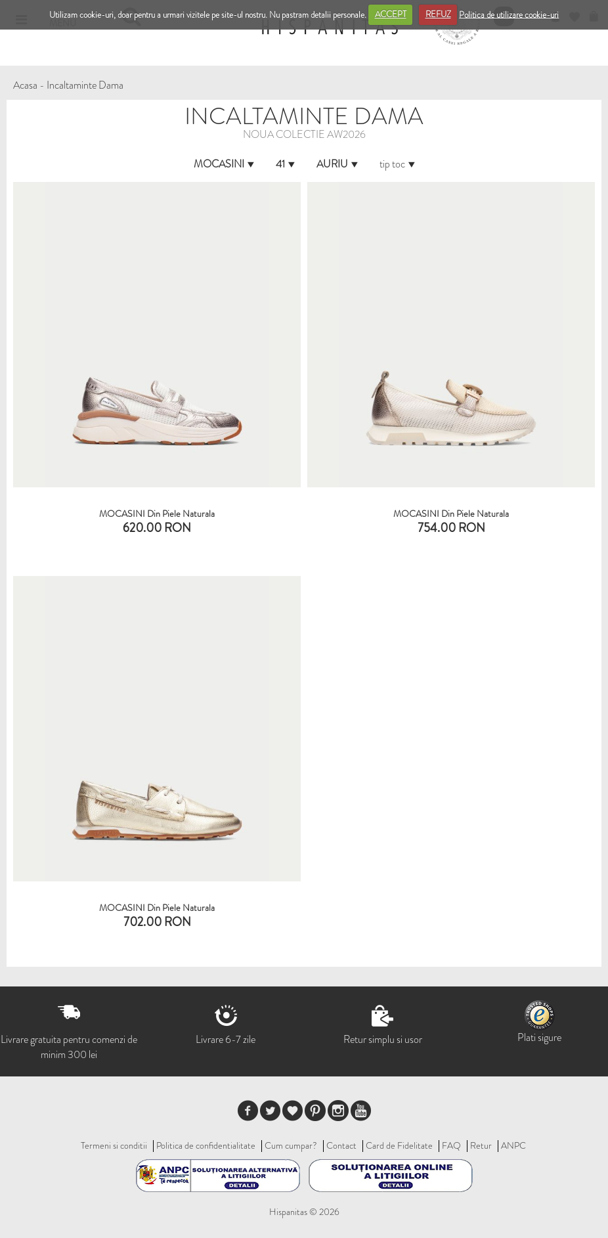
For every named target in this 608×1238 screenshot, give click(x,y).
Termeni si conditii (114, 1145)
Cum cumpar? (291, 1145)
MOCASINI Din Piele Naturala (157, 513)
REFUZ (438, 14)
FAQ (451, 1145)
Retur (481, 1145)
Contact (341, 1145)
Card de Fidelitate (399, 1145)
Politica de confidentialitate (205, 1145)
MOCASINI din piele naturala (451, 513)
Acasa (25, 85)
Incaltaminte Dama (85, 85)
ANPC (513, 1145)
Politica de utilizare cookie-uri (509, 14)
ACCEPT (390, 14)
